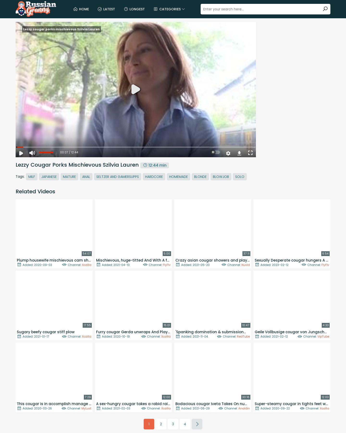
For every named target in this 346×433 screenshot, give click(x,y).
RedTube (243, 336)
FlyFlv (167, 265)
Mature (69, 176)
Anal (86, 176)
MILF (31, 176)
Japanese (49, 176)
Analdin (244, 408)
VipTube (323, 336)
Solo (239, 176)
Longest (134, 9)
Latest (106, 9)
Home (81, 9)
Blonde (200, 176)
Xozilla (86, 265)
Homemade (178, 176)
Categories (169, 9)
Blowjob (221, 176)
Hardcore (154, 176)
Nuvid (245, 265)
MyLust (86, 408)
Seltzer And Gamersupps (117, 176)
